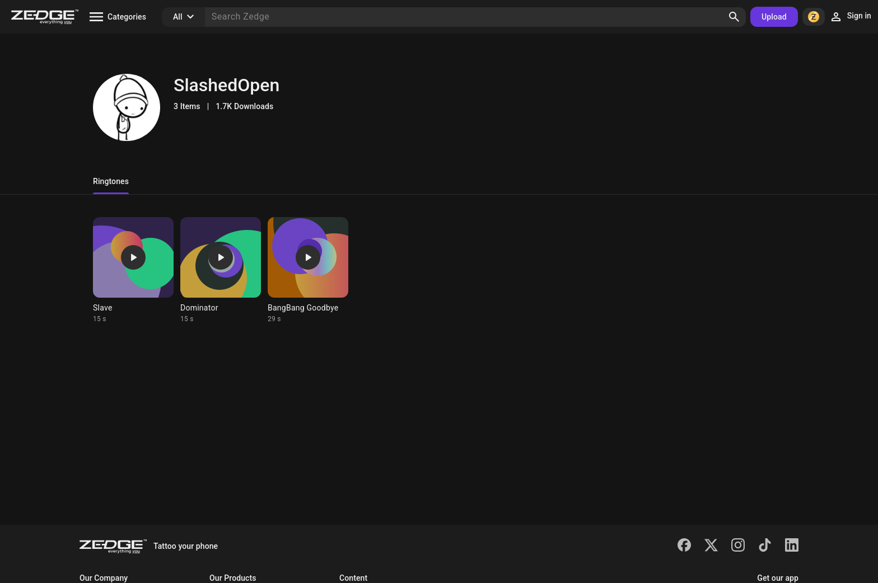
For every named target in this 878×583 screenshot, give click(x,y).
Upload (774, 16)
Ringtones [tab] (111, 181)
